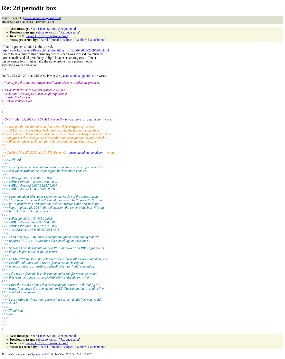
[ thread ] (55, 39)
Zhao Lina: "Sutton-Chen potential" (53, 28)
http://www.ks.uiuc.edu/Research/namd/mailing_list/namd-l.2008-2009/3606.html (55, 50)
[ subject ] (68, 39)
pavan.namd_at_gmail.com (78, 75)
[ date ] (43, 39)
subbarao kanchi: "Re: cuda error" (58, 32)
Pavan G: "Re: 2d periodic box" (47, 36)
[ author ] (81, 39)
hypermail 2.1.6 (44, 354)
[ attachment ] (97, 39)
